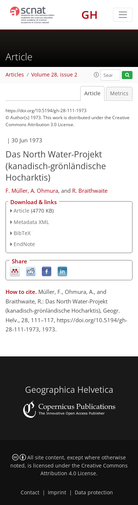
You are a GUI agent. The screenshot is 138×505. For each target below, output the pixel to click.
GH (89, 14)
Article (92, 93)
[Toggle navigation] (122, 15)
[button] (96, 74)
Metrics (119, 93)
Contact (30, 492)
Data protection (94, 492)
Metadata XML (31, 221)
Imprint (57, 492)
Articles (15, 74)
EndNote (24, 244)
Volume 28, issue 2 (54, 74)
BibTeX (22, 233)
